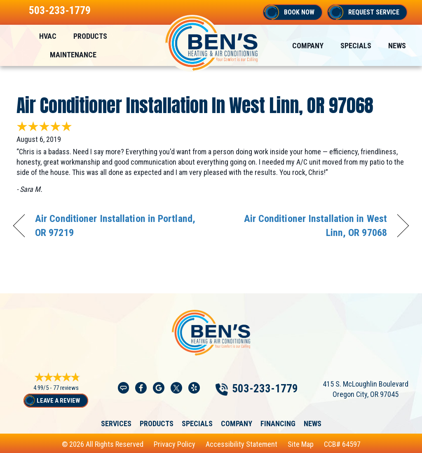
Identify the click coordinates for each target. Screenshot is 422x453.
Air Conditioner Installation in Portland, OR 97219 (115, 225)
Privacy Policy (174, 443)
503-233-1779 (60, 10)
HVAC (47, 36)
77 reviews (66, 388)
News (397, 45)
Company (308, 45)
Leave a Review (58, 400)
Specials (355, 45)
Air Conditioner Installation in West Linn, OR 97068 (194, 105)
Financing (277, 423)
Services (116, 423)
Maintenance (73, 54)
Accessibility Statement (241, 443)
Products (90, 36)
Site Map (301, 443)
